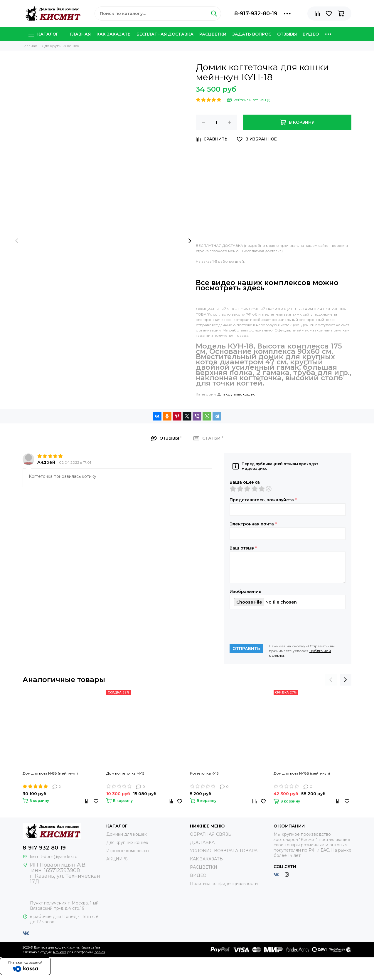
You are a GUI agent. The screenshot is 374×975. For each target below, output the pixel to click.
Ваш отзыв (243, 548)
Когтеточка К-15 (204, 773)
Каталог (43, 34)
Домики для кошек (126, 834)
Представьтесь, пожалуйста (263, 499)
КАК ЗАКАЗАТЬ (114, 34)
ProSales (59, 952)
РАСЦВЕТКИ (212, 34)
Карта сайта (90, 947)
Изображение (246, 591)
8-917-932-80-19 (255, 13)
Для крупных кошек (236, 394)
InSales (99, 952)
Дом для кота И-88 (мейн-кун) (50, 773)
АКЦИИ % (117, 859)
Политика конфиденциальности (224, 883)
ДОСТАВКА (202, 842)
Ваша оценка (245, 482)
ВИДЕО (311, 34)
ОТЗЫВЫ (287, 34)
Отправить (246, 648)
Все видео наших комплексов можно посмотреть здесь (267, 285)
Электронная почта (253, 524)
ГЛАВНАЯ (80, 34)
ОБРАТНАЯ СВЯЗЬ (210, 834)
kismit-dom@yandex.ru (54, 856)
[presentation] (17, 241)
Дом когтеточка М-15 (125, 773)
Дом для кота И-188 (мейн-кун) (302, 773)
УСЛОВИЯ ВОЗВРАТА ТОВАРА (223, 850)
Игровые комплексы (127, 850)
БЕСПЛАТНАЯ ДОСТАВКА (165, 34)
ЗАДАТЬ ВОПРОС (251, 34)
